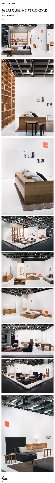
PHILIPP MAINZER (4, 2)
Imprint (2, 481)
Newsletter (2, 476)
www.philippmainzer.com (4, 478)
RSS (2, 477)
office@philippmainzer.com (4, 479)
